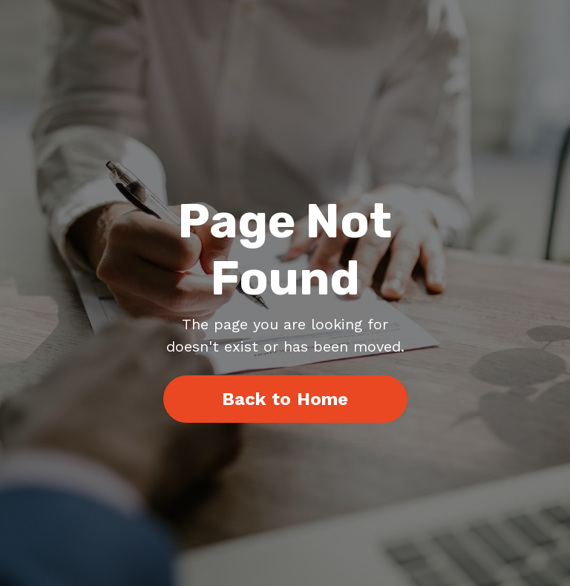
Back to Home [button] (285, 399)
